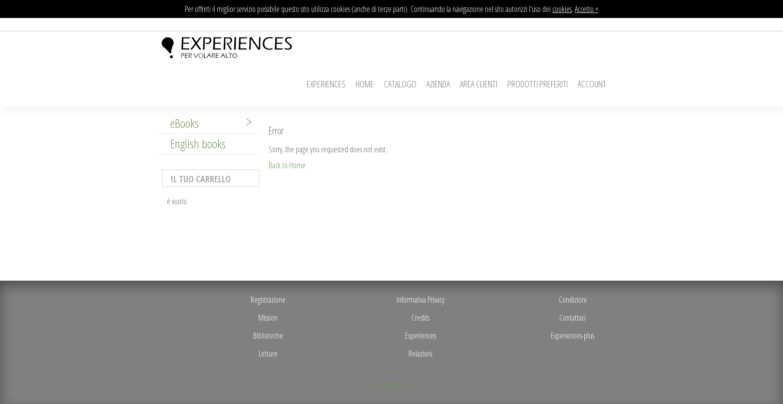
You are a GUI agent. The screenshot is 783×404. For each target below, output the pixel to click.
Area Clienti (478, 84)
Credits (420, 317)
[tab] (209, 123)
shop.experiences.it (391, 384)
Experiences (326, 84)
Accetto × (586, 8)
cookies (562, 8)
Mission (268, 317)
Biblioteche (268, 335)
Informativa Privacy (420, 299)
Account (592, 84)
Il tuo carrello (200, 179)
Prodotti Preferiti (537, 84)
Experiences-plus (572, 335)
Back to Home (287, 165)
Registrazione (268, 299)
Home (365, 84)
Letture (268, 353)
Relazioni (420, 353)
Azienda (438, 84)
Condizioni (573, 299)
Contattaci (572, 317)
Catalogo (400, 84)
